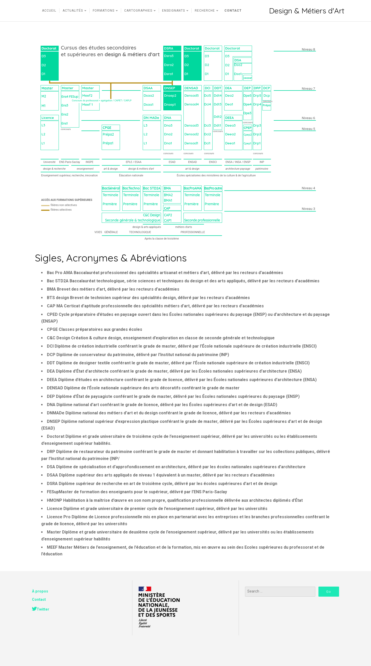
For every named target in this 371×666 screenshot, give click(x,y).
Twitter (43, 609)
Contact (39, 599)
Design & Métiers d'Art (306, 10)
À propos (40, 591)
